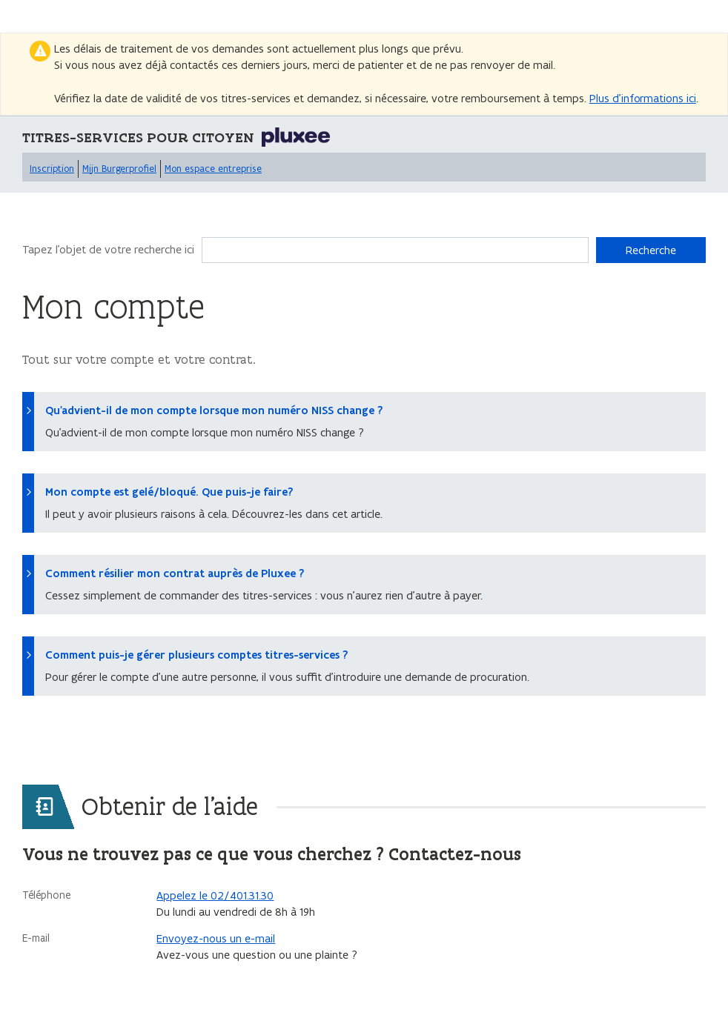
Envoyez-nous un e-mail (215, 938)
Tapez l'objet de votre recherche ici (108, 249)
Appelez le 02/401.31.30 (215, 895)
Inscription (52, 168)
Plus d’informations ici (642, 98)
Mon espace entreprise (213, 168)
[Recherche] (395, 250)
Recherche (651, 250)
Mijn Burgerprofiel (119, 168)
